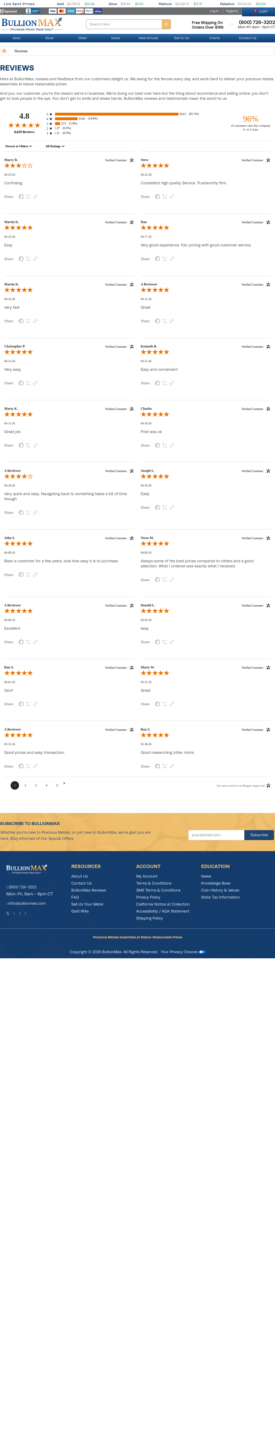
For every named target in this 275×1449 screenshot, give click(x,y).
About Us (79, 876)
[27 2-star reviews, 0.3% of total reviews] (137, 128)
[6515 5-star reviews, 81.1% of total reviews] (137, 114)
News (206, 876)
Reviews (21, 51)
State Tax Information (220, 897)
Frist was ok (151, 432)
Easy (8, 245)
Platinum (165, 4)
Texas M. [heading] (206, 538)
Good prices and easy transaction (34, 752)
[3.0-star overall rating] (69, 166)
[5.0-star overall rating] (206, 166)
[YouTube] (25, 914)
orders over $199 (207, 27)
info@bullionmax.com (27, 903)
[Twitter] (8, 914)
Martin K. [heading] (69, 222)
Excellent (12, 628)
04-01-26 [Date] (9, 682)
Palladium (227, 4)
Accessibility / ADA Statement (163, 911)
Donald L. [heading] (206, 605)
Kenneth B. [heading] (206, 346)
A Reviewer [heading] (206, 284)
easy (145, 628)
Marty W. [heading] (206, 667)
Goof (8, 690)
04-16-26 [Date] (9, 299)
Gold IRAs (80, 911)
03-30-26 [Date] (146, 744)
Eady (145, 494)
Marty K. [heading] (69, 409)
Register (232, 11)
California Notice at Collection (163, 904)
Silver (113, 4)
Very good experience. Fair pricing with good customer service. (196, 245)
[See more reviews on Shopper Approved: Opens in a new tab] (241, 785)
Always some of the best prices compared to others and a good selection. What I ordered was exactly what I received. (197, 563)
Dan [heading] (206, 222)
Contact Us (247, 38)
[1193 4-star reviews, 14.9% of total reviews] (137, 118)
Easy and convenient (159, 369)
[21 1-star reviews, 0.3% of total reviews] (137, 133)
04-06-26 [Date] (9, 620)
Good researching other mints (167, 752)
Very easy (12, 369)
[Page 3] (36, 785)
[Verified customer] (119, 160)
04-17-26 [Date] (146, 236)
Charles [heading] (206, 409)
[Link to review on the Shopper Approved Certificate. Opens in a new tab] (35, 197)
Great (146, 307)
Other (82, 38)
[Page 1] (15, 785)
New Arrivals (148, 38)
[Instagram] (20, 914)
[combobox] (18, 146)
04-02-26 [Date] (146, 620)
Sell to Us (181, 38)
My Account (147, 876)
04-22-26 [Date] (146, 174)
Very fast (12, 307)
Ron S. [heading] (69, 667)
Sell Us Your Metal (87, 904)
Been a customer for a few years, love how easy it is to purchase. (61, 561)
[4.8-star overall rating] (24, 125)
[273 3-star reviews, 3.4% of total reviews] (137, 123)
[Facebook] (14, 914)
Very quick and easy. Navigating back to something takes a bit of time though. (65, 496)
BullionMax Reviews (88, 890)
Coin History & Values (220, 890)
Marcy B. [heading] (69, 160)
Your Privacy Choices (183, 952)
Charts (214, 38)
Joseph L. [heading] (206, 471)
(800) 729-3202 (21, 887)
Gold (60, 4)
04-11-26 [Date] (146, 361)
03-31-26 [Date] (146, 682)
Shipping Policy (149, 918)
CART (261, 11)
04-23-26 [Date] (9, 174)
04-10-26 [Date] (146, 423)
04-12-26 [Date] (146, 299)
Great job (12, 432)
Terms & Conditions (153, 883)
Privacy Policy (148, 897)
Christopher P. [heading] (69, 346)
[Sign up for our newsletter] (216, 835)
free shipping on (207, 23)
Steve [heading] (206, 160)
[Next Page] (64, 783)
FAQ (75, 897)
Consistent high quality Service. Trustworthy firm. (184, 183)
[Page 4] (46, 785)
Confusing (13, 183)
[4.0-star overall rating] (69, 477)
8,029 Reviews (24, 132)
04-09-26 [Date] (9, 552)
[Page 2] (25, 785)
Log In (214, 11)
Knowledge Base (215, 883)
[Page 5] (57, 785)
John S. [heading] (69, 538)
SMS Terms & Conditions (158, 890)
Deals (115, 38)
